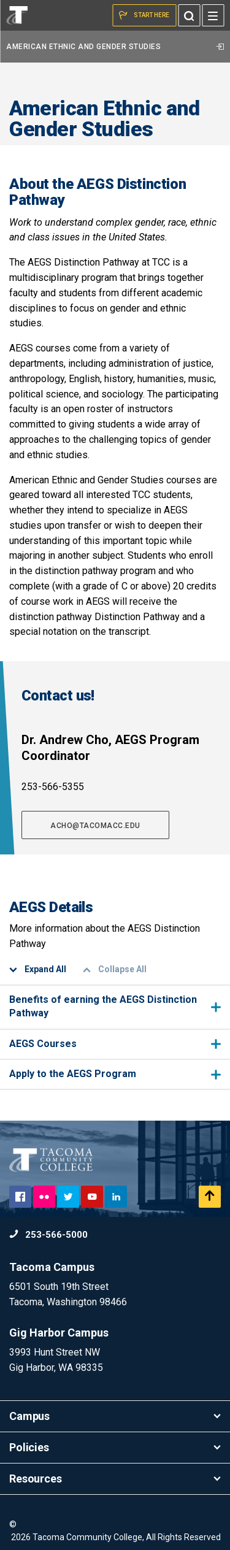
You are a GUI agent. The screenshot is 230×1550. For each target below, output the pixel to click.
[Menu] (213, 15)
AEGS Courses (115, 1043)
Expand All (37, 969)
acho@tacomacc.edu (95, 825)
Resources (115, 1478)
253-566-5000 (48, 1234)
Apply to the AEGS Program (115, 1074)
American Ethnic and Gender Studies (115, 46)
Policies (115, 1447)
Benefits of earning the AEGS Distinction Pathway (115, 1006)
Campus (115, 1416)
